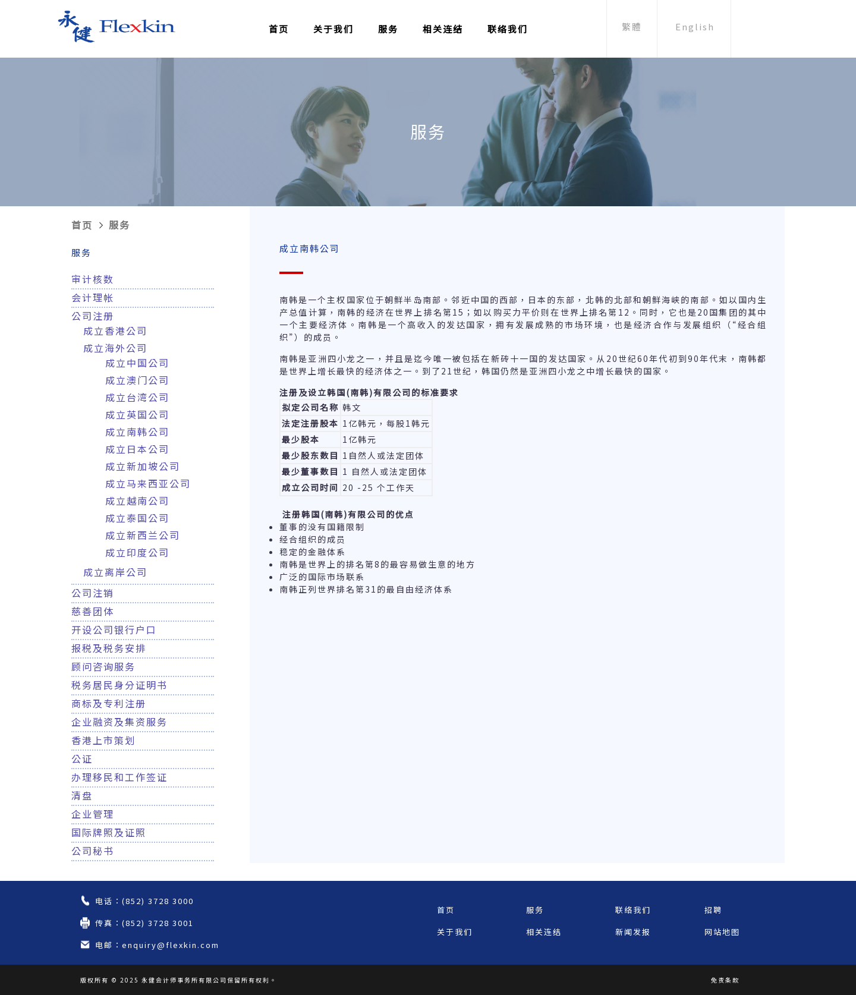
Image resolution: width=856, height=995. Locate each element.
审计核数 (92, 279)
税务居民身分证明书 (119, 685)
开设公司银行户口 (114, 629)
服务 (388, 29)
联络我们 (507, 29)
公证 (82, 758)
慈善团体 (92, 611)
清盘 (82, 795)
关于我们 (333, 29)
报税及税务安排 (108, 648)
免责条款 (725, 979)
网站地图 (722, 931)
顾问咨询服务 (103, 666)
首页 (279, 29)
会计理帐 (92, 297)
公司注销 (92, 592)
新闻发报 (633, 931)
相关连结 (443, 29)
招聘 (713, 909)
